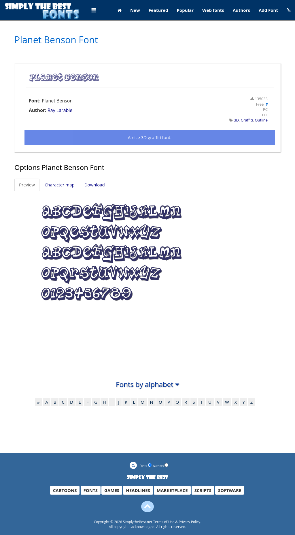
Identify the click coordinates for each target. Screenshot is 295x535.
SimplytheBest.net (137, 521)
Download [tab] (94, 185)
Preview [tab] (27, 185)
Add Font (268, 10)
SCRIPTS (202, 490)
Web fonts (213, 10)
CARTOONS (65, 490)
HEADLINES (138, 490)
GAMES (111, 490)
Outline (261, 120)
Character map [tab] (60, 185)
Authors (241, 10)
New (135, 10)
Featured (158, 10)
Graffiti (247, 120)
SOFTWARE (229, 490)
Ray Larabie (60, 110)
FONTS (91, 490)
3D (236, 120)
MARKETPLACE (172, 490)
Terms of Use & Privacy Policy (176, 521)
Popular (185, 10)
